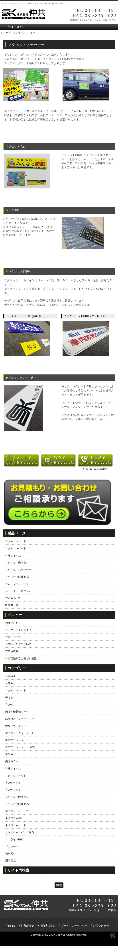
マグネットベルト (15, 548)
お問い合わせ (13, 622)
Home (11, 925)
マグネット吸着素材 (17, 562)
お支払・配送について (18, 644)
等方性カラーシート (17, 740)
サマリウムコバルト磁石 (19, 832)
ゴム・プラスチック (17, 583)
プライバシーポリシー (74, 925)
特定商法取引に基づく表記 (21, 658)
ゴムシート (11, 846)
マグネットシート (15, 541)
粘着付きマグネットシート (21, 718)
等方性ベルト (13, 782)
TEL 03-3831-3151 (95, 10)
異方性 (9, 704)
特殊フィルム (13, 555)
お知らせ (10, 683)
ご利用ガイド (13, 637)
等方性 (9, 697)
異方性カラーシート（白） (21, 747)
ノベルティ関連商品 (17, 576)
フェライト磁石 (14, 839)
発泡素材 (10, 853)
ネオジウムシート (15, 825)
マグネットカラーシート (19, 732)
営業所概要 (11, 651)
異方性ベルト (13, 789)
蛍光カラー (11, 754)
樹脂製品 (10, 860)
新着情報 (10, 676)
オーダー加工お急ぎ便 (18, 630)
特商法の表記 (47, 925)
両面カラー (11, 761)
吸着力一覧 (11, 605)
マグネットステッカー (18, 569)
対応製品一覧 (13, 598)
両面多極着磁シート (17, 711)
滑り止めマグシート (17, 725)
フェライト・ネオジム (18, 590)
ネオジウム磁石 (14, 818)
